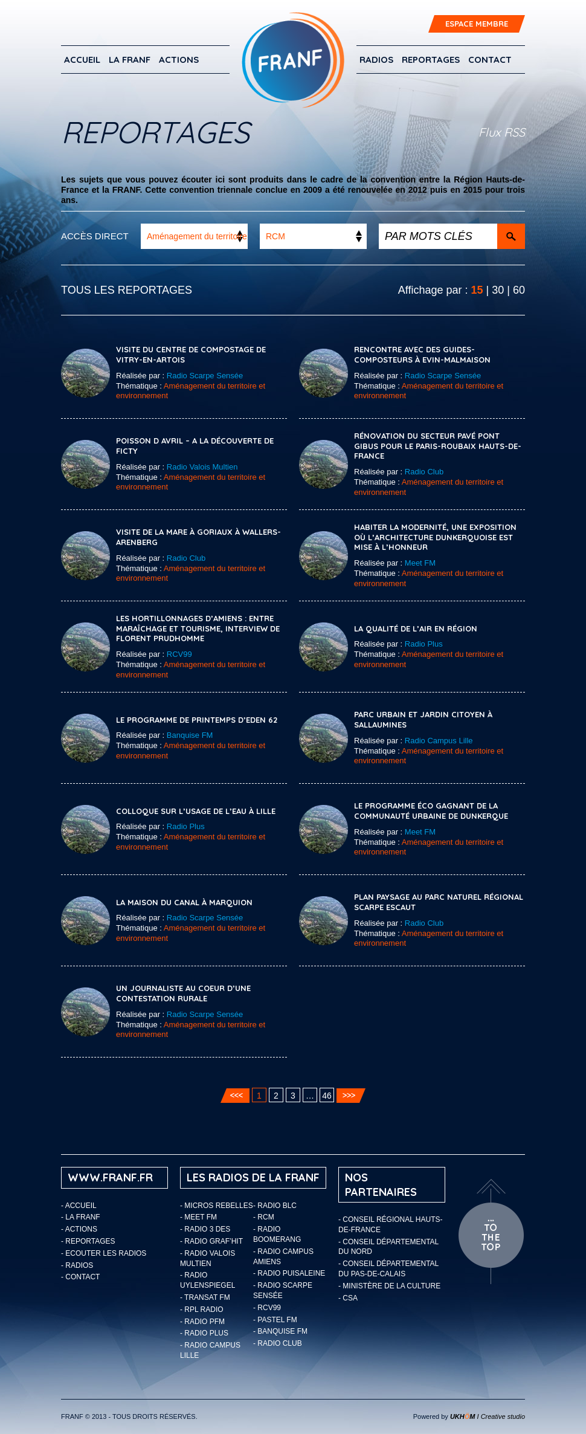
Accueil (82, 59)
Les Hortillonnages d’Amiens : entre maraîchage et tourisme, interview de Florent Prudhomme (198, 628)
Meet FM (420, 562)
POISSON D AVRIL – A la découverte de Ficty (195, 446)
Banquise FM (190, 735)
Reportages (431, 59)
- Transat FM (205, 1297)
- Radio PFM (202, 1321)
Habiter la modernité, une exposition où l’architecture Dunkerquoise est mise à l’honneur (435, 537)
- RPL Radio (202, 1309)
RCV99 (179, 654)
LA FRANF (129, 59)
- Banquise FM (280, 1331)
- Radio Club (277, 1343)
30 (498, 290)
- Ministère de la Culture (389, 1286)
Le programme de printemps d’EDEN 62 (196, 720)
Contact (490, 59)
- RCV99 (267, 1307)
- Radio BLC (275, 1205)
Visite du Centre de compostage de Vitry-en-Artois (191, 354)
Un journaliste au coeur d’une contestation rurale (183, 993)
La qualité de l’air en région (415, 628)
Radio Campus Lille (439, 740)
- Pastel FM (275, 1320)
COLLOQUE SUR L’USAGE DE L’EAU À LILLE (195, 811)
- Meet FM (198, 1217)
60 (519, 290)
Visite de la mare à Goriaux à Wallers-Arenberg (198, 537)
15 (477, 290)
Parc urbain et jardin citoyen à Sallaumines (423, 719)
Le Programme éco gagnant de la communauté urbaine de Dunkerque (431, 811)
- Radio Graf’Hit (211, 1241)
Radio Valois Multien (202, 466)
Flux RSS (501, 132)
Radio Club (424, 471)
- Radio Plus (204, 1333)
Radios (376, 59)
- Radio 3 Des (205, 1229)
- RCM (263, 1217)
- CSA (348, 1298)
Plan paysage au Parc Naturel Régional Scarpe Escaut (438, 902)
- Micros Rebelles (216, 1205)
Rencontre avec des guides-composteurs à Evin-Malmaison (422, 354)
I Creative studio (487, 1416)
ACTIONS (179, 59)
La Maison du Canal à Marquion (184, 902)
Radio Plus (424, 643)
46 (327, 1095)
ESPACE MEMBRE (476, 23)
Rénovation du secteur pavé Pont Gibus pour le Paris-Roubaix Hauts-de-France (437, 446)
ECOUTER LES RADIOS (105, 1253)
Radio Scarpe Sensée (205, 375)
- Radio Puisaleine (289, 1273)
